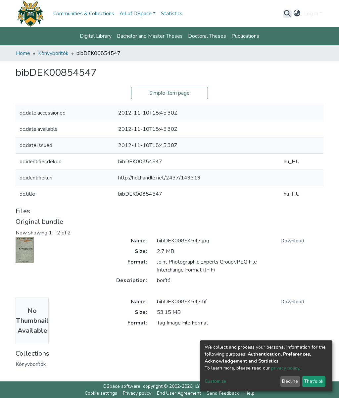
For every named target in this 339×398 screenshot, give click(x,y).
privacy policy (285, 368)
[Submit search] (287, 14)
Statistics (171, 13)
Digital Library (96, 36)
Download (292, 240)
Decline (290, 381)
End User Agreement (179, 393)
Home (23, 53)
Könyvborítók (53, 53)
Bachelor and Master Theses (150, 36)
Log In (311, 13)
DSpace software (121, 386)
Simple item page (169, 93)
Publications (245, 36)
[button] (297, 14)
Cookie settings (101, 393)
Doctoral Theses (207, 36)
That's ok (313, 381)
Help (250, 393)
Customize (215, 381)
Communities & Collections (83, 13)
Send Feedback (223, 393)
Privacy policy (137, 393)
